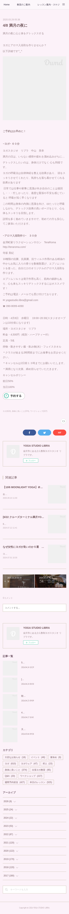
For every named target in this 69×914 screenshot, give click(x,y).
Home (7, 4)
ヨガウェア (29, 764)
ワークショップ (31, 776)
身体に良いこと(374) (20, 411)
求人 (47, 764)
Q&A (10, 776)
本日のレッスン (41, 783)
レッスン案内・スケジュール (49, 4)
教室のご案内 (23, 4)
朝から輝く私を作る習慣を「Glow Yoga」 (42, 696)
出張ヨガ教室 (41, 770)
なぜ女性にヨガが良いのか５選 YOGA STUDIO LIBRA (35, 547)
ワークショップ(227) (38, 411)
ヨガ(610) (7, 411)
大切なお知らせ (15, 758)
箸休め (55, 758)
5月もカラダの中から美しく (35, 663)
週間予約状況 (15, 783)
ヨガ (10, 764)
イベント (38, 758)
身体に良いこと (16, 770)
